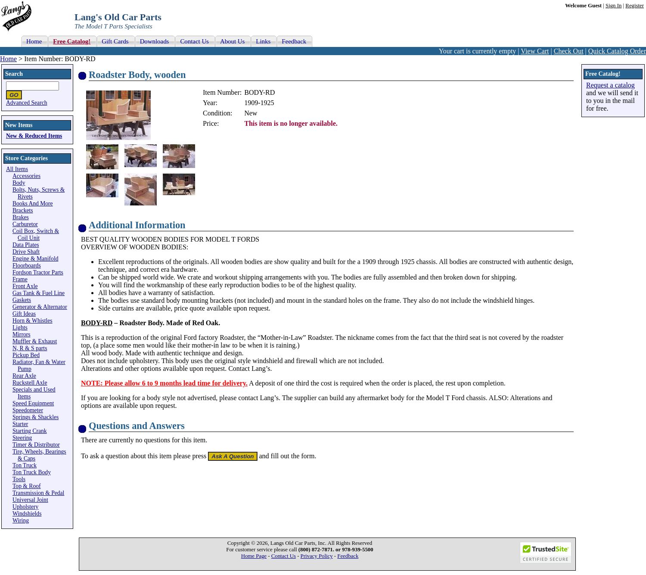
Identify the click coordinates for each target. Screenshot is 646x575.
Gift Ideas (24, 314)
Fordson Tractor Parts (37, 272)
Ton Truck (24, 465)
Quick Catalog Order (617, 51)
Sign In (613, 6)
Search (14, 74)
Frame (20, 279)
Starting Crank (29, 431)
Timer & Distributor (36, 444)
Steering (22, 438)
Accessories (26, 176)
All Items (17, 169)
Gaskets (21, 300)
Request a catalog (610, 85)
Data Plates (25, 245)
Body (18, 183)
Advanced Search (26, 102)
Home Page (254, 556)
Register (634, 6)
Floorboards (26, 265)
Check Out (569, 51)
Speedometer (27, 410)
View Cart (535, 51)
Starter (20, 424)
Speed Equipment (33, 403)
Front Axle (25, 286)
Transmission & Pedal (38, 493)
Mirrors (21, 334)
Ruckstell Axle (29, 382)
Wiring (20, 520)
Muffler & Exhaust (34, 341)
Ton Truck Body (31, 472)
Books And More (32, 203)
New (250, 113)
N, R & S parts (29, 348)
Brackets (22, 210)
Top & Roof (26, 486)
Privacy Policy (317, 556)
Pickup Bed (26, 355)
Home (8, 58)
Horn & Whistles (32, 320)
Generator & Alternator (39, 307)
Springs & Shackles (35, 417)
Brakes (20, 217)
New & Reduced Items (34, 136)
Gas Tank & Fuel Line (38, 293)
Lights (20, 327)
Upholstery (25, 507)
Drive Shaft (26, 252)
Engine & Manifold (35, 258)
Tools (18, 479)
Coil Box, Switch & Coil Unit (35, 234)
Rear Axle (24, 376)
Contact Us (283, 556)
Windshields (26, 513)
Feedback (347, 556)
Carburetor (25, 224)
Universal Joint (30, 500)
